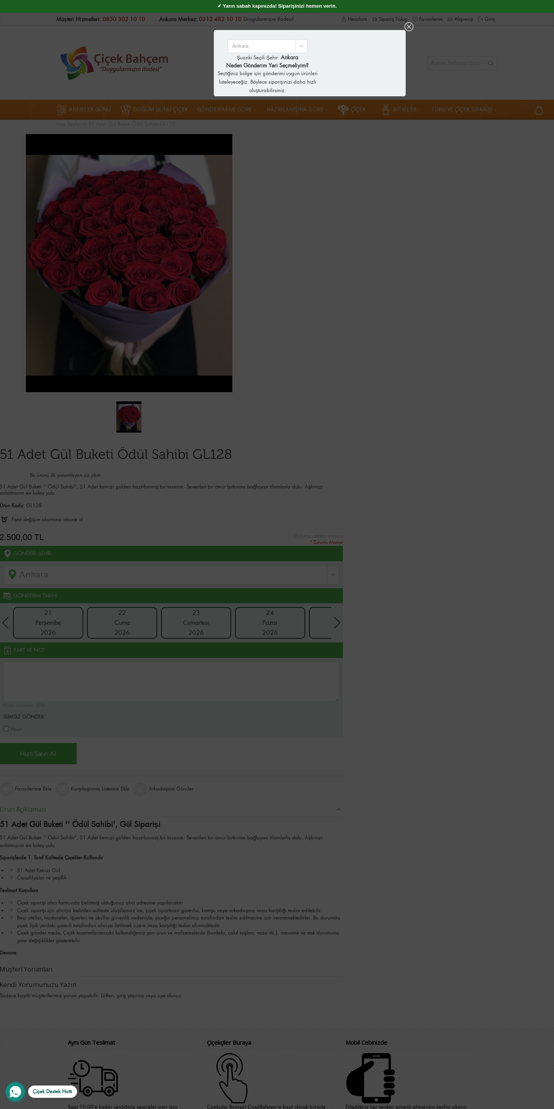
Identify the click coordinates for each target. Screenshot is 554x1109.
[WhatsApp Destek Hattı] (41, 1091)
